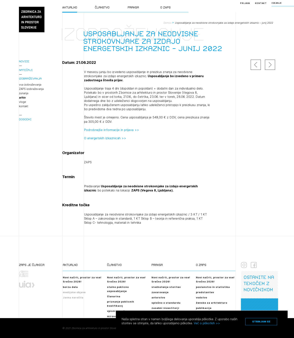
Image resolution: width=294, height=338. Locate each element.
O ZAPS (165, 7)
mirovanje (114, 316)
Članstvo (102, 7)
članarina (113, 296)
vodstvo (201, 297)
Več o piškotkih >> (207, 323)
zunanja (23, 93)
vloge (22, 102)
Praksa (133, 7)
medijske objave (74, 292)
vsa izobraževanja (30, 84)
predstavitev (205, 292)
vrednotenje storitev (166, 287)
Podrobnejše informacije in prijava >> (111, 130)
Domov (168, 22)
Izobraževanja (30, 78)
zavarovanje (160, 292)
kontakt (23, 106)
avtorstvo (158, 297)
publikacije (204, 308)
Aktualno (69, 7)
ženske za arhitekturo (211, 302)
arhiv (22, 97)
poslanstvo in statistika (213, 287)
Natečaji (26, 70)
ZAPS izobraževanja (31, 89)
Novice (24, 61)
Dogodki (25, 119)
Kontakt (261, 3)
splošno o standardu (166, 302)
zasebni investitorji (165, 308)
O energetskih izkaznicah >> (105, 138)
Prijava (245, 3)
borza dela (70, 287)
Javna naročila (73, 297)
